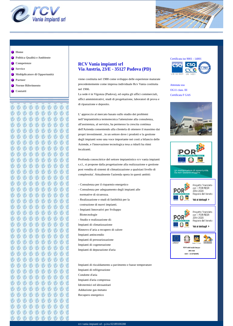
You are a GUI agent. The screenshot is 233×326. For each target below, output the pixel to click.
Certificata (185, 58)
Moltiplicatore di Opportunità (35, 74)
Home (19, 52)
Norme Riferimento (28, 85)
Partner (21, 79)
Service (20, 68)
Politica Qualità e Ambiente (33, 57)
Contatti (21, 91)
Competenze (23, 63)
